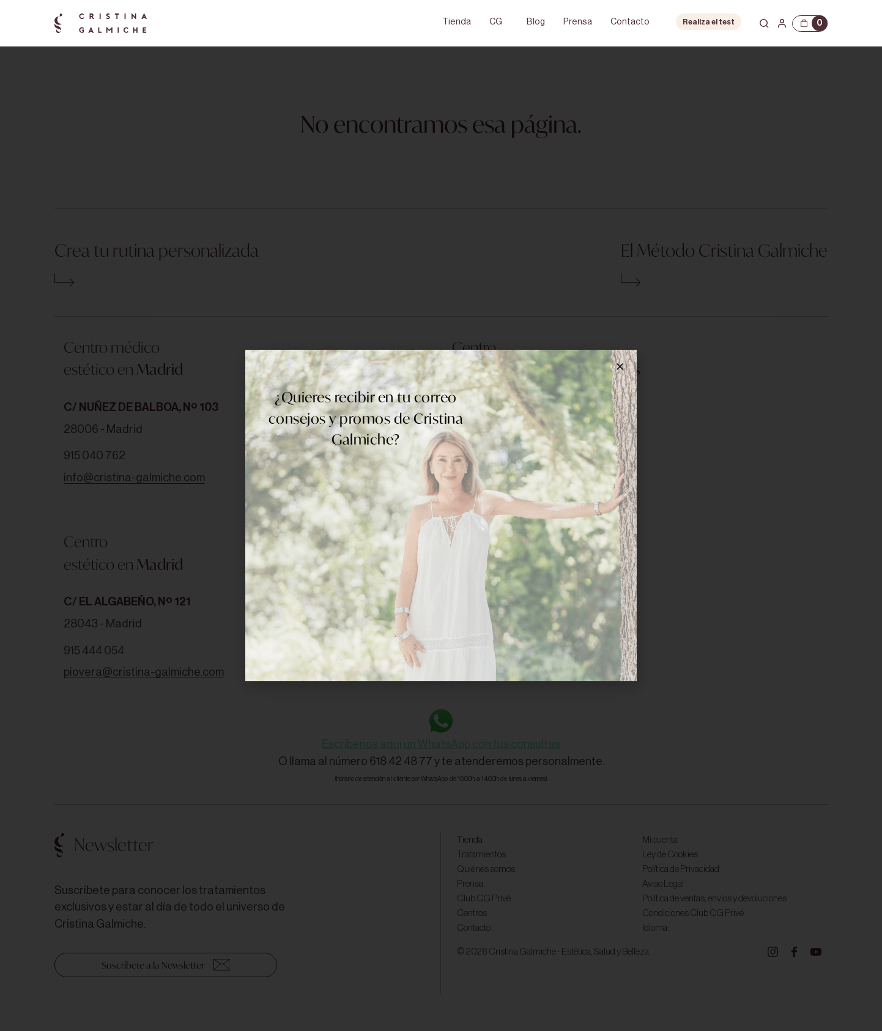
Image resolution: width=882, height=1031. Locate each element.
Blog (536, 21)
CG (495, 21)
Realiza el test (709, 22)
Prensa (577, 21)
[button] (619, 366)
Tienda (456, 21)
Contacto (630, 21)
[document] (441, 515)
